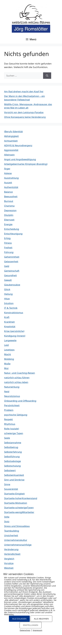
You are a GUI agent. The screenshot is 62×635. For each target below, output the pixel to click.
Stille (6, 516)
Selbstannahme (12, 442)
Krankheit (9, 321)
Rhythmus (9, 424)
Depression (10, 210)
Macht (7, 354)
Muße (7, 363)
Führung (8, 252)
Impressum (37, 630)
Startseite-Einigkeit (14, 493)
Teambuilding (11, 530)
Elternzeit (9, 219)
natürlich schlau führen (16, 377)
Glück (7, 289)
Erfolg (7, 238)
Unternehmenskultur (15, 540)
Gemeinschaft (11, 270)
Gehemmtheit (11, 256)
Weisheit (8, 567)
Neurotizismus (12, 396)
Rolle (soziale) (11, 428)
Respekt (8, 419)
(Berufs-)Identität (13, 131)
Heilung (8, 294)
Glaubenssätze (12, 284)
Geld (6, 266)
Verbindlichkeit (12, 554)
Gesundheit (10, 275)
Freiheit (8, 247)
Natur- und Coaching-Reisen (19, 372)
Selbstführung (12, 456)
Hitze (7, 298)
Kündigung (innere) (14, 335)
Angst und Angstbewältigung (20, 159)
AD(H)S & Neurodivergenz (18, 145)
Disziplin (8, 215)
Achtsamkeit (11, 140)
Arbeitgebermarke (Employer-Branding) (25, 164)
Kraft (6, 317)
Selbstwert (10, 470)
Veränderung (11, 549)
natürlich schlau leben (16, 382)
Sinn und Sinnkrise (14, 479)
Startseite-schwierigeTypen (19, 507)
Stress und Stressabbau (17, 526)
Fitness (8, 242)
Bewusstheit (10, 196)
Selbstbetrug (11, 447)
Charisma (9, 205)
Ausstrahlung (11, 177)
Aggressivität (11, 150)
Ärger (7, 168)
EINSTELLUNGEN (30, 625)
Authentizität (11, 187)
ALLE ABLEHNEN (41, 618)
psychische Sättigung (15, 414)
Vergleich (9, 558)
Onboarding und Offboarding (20, 400)
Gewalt (8, 280)
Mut (6, 368)
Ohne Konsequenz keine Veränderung (25, 117)
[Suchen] (47, 75)
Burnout (8, 201)
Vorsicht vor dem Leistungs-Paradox (23, 112)
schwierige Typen (13, 433)
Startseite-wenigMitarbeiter (19, 512)
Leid (6, 345)
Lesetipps (9, 349)
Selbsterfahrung (13, 451)
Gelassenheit (11, 261)
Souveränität (11, 489)
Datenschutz (25, 630)
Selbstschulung (12, 465)
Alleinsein (9, 154)
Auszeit (8, 182)
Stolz (6, 521)
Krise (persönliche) (14, 331)
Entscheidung (11, 229)
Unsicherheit (11, 535)
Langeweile (10, 340)
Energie (8, 224)
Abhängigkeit (11, 136)
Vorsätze (9, 563)
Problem (8, 410)
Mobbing (9, 359)
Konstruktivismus (13, 312)
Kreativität (9, 326)
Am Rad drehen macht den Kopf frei (23, 91)
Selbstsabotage (12, 461)
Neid (6, 391)
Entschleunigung (13, 233)
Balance (8, 191)
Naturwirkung (11, 386)
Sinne (7, 484)
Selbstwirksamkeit (14, 475)
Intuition (9, 303)
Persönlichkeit (11, 405)
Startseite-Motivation (15, 502)
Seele (7, 437)
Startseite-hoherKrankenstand (20, 498)
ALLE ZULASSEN (19, 618)
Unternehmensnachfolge (18, 544)
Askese (8, 173)
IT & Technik (10, 307)
